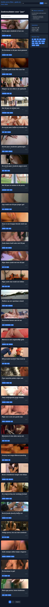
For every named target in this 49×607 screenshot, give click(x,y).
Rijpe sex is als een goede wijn (12, 417)
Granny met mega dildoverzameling (14, 455)
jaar (6, 247)
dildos (11, 402)
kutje (40, 43)
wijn (12, 421)
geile (35, 39)
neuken (44, 39)
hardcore (3, 228)
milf (3, 267)
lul (32, 39)
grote (10, 498)
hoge (8, 112)
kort (7, 479)
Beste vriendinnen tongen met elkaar (14, 474)
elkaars (10, 517)
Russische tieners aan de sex (12, 320)
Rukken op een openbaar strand (13, 301)
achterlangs (6, 209)
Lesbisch (3, 74)
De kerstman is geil (8, 571)
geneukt (37, 45)
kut (7, 517)
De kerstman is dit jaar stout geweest (14, 50)
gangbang (4, 344)
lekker (8, 267)
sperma (36, 43)
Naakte (6, 151)
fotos (5, 363)
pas (10, 93)
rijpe (10, 382)
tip (5, 267)
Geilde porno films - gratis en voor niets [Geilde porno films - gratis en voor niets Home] (11, 3)
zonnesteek (10, 305)
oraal (39, 41)
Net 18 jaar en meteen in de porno (13, 185)
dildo (8, 93)
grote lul (3, 247)
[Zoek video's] (30, 3)
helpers (10, 54)
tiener (3, 151)
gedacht (6, 575)
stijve (6, 170)
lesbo (7, 74)
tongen (8, 382)
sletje (10, 209)
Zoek (42, 3)
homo (33, 43)
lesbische (3, 35)
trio (2, 537)
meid (7, 228)
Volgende (18, 601)
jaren (6, 305)
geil (8, 575)
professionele (8, 421)
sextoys (11, 112)
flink (7, 54)
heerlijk (8, 402)
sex (9, 35)
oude (8, 286)
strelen (10, 74)
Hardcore (43, 41)
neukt (36, 41)
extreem (33, 45)
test (5, 440)
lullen (10, 228)
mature (3, 421)
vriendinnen (11, 479)
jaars (7, 35)
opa (3, 209)
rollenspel (3, 54)
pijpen (43, 43)
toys (3, 170)
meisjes (12, 556)
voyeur (3, 305)
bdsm (3, 440)
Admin (45, 3)
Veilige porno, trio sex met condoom (14, 532)
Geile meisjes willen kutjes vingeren (14, 552)
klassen (7, 498)
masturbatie (4, 93)
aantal (8, 537)
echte (8, 170)
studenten (10, 151)
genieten (10, 247)
